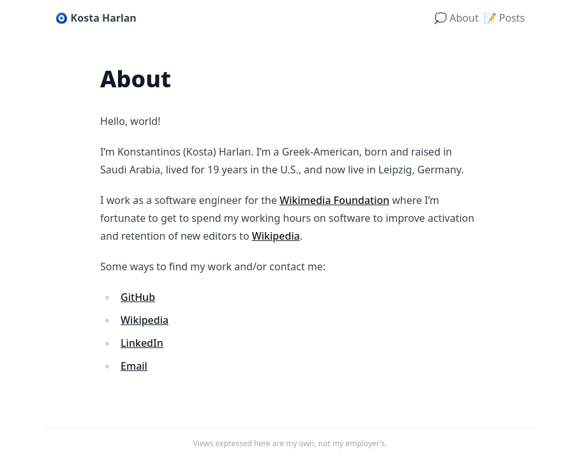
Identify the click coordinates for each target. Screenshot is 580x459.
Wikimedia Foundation (334, 200)
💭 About (456, 18)
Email (134, 366)
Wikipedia (276, 236)
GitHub (138, 297)
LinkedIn (142, 343)
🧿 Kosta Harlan (96, 18)
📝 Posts (504, 18)
